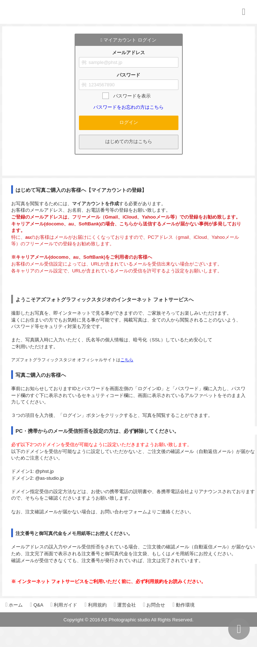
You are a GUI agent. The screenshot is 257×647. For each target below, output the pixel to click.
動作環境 (183, 605)
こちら (126, 359)
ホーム (14, 605)
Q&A (36, 605)
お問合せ (154, 605)
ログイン (128, 122)
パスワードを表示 (132, 96)
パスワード (128, 75)
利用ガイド (63, 605)
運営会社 (125, 605)
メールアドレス (128, 52)
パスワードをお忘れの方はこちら (128, 107)
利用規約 (95, 605)
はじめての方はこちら (128, 141)
